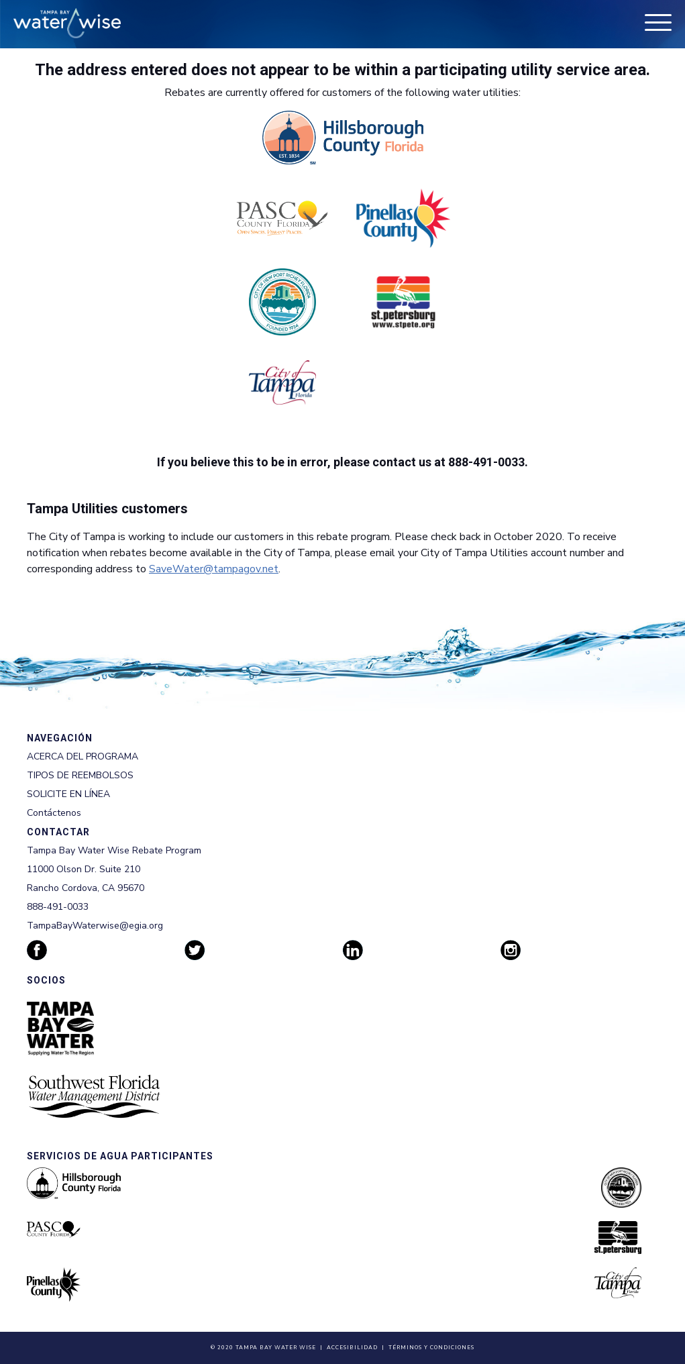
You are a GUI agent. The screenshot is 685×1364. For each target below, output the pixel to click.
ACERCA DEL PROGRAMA (82, 756)
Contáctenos (54, 812)
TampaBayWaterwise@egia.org (95, 925)
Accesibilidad (352, 1347)
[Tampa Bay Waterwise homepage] (67, 23)
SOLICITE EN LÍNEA (68, 794)
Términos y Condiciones (431, 1347)
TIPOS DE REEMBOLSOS (80, 775)
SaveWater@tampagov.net (213, 569)
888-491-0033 (58, 906)
